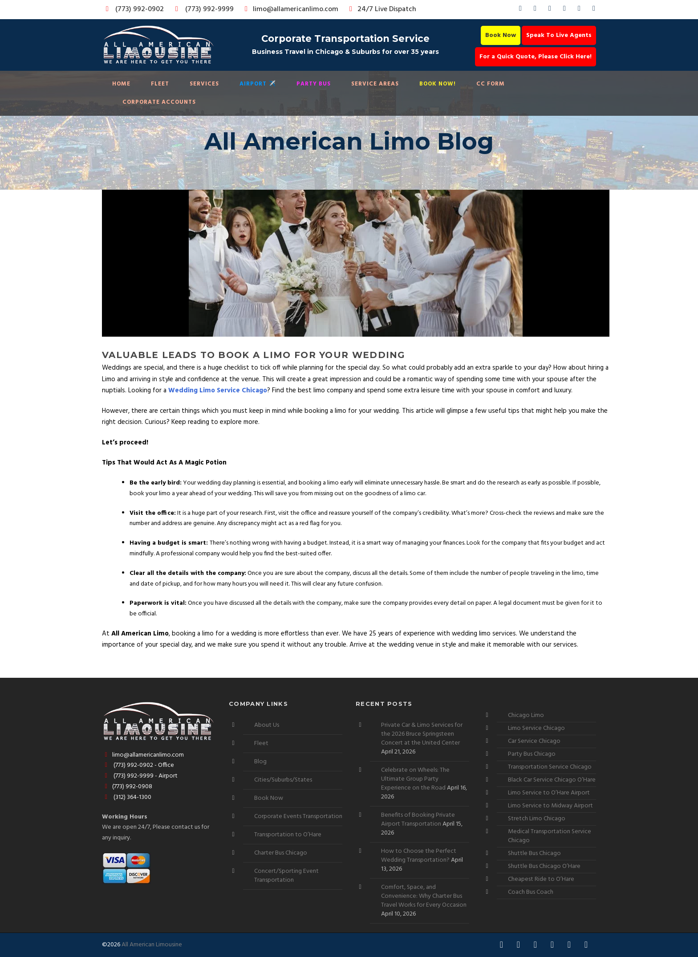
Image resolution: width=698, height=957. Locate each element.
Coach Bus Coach (530, 892)
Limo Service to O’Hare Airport (549, 793)
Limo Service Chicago (536, 728)
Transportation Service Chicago (550, 767)
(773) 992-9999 (202, 9)
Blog (260, 762)
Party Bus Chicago (532, 754)
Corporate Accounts (159, 102)
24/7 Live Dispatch (381, 9)
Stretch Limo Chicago (536, 819)
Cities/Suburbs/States (283, 780)
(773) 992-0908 (127, 787)
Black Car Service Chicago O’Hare (552, 780)
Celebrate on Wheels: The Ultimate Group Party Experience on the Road (415, 779)
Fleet (160, 84)
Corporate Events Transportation (298, 816)
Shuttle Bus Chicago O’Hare (544, 866)
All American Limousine (152, 945)
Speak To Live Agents (559, 35)
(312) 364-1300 (126, 797)
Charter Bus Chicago (280, 853)
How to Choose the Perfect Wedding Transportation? (418, 855)
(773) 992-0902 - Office (138, 765)
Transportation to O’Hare (287, 835)
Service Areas (375, 84)
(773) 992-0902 (133, 9)
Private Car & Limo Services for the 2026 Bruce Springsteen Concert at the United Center (422, 734)
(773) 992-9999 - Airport (140, 776)
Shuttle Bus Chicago (534, 853)
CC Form (490, 84)
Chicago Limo (526, 715)
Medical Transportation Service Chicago (549, 836)
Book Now (500, 35)
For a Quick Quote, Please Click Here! (535, 57)
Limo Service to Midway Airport (550, 806)
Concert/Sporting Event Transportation (286, 875)
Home (121, 84)
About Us (266, 725)
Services (204, 84)
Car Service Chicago (534, 741)
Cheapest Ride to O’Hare (541, 879)
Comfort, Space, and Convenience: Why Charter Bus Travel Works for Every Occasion (424, 896)
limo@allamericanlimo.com (290, 9)
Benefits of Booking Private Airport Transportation (418, 819)
